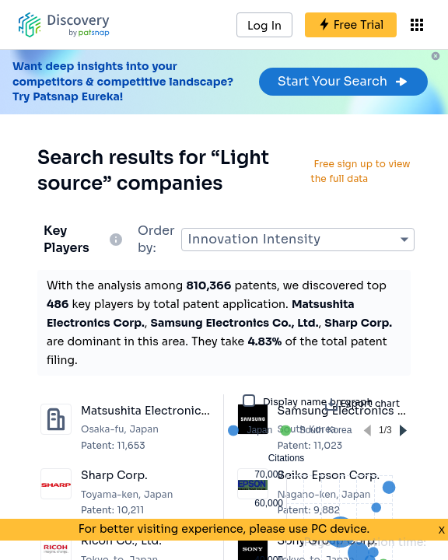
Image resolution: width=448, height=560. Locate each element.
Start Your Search (343, 81)
